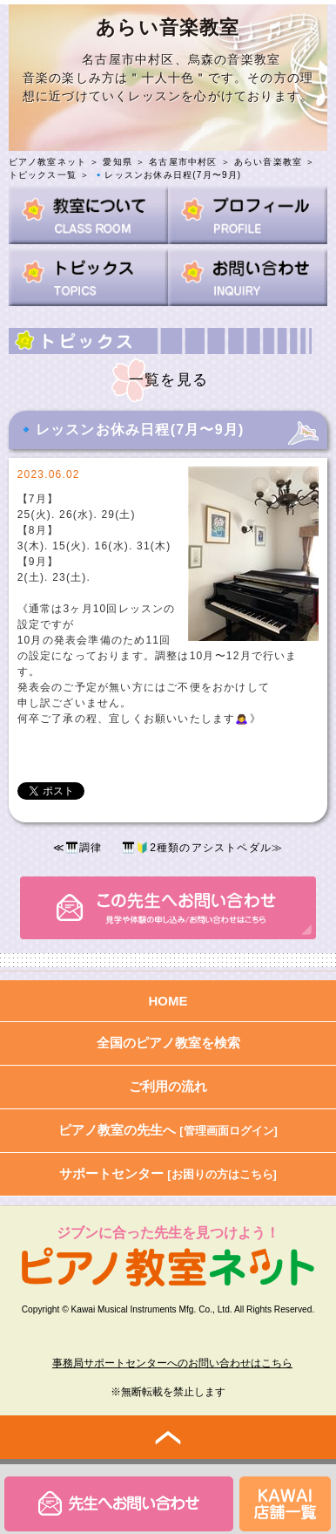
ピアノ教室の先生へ (168, 1129)
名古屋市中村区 (183, 162)
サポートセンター (168, 1173)
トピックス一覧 (43, 175)
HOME (168, 1000)
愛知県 (117, 162)
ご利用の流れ (168, 1086)
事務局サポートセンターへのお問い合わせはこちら (172, 1363)
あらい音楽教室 (268, 162)
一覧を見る (168, 380)
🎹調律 (84, 848)
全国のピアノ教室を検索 (168, 1042)
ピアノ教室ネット (48, 162)
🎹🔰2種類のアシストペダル (197, 848)
